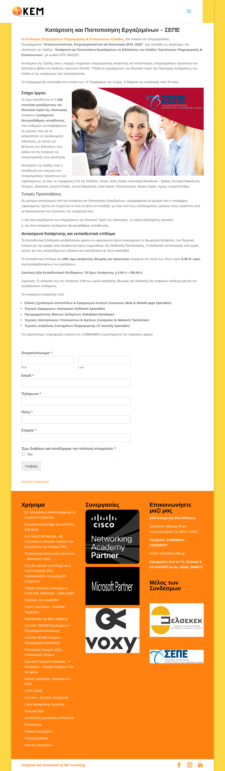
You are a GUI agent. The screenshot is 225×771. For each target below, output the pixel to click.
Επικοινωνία (32, 724)
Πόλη (27, 412)
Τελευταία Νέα (34, 711)
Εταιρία (28, 430)
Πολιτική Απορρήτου (35, 481)
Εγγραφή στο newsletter (41, 600)
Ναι (30, 454)
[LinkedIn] (200, 765)
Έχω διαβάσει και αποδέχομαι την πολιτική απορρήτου (68, 448)
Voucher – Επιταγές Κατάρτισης (46, 697)
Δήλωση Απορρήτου (38, 745)
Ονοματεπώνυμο (37, 353)
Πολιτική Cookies (36, 738)
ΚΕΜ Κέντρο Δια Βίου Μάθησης (46, 619)
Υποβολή (31, 466)
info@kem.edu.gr (172, 553)
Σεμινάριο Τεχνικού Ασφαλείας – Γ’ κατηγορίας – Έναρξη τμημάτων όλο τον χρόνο (48, 666)
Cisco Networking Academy (44, 704)
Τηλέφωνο (31, 394)
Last (81, 367)
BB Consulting (74, 765)
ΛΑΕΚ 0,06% (33, 691)
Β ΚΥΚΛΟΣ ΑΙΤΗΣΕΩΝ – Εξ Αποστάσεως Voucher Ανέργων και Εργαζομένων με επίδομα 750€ (48, 541)
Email (27, 375)
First (24, 367)
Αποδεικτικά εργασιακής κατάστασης (49, 718)
